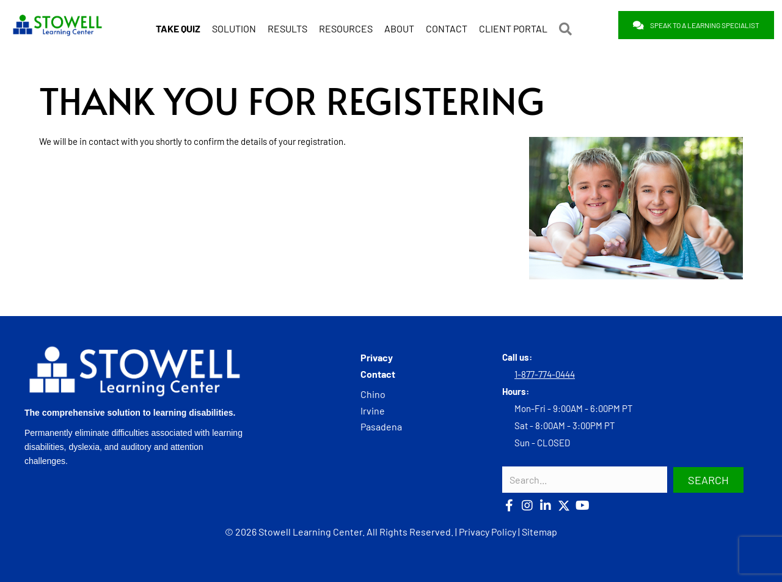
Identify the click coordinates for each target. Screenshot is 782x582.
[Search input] (584, 479)
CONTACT (446, 26)
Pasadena (381, 426)
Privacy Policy (487, 531)
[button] (568, 27)
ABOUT (399, 26)
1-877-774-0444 (544, 374)
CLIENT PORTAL (513, 26)
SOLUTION (234, 26)
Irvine (372, 410)
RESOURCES (346, 26)
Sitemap (539, 531)
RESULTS (287, 26)
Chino (373, 393)
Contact (377, 373)
